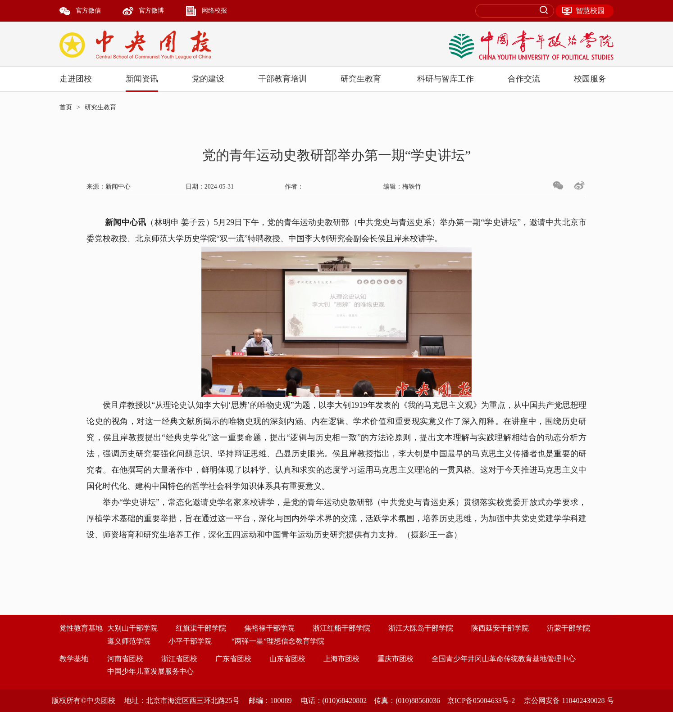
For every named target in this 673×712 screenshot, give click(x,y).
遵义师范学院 (128, 641)
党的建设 (208, 78)
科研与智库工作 (445, 78)
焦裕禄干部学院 (269, 628)
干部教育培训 (282, 78)
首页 (65, 107)
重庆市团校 (395, 658)
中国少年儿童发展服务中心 (150, 671)
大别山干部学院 (132, 628)
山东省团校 (287, 658)
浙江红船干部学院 (341, 628)
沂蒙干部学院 (568, 628)
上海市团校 (341, 658)
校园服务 (590, 78)
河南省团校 (125, 658)
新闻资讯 (142, 78)
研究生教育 (361, 78)
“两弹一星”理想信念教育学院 (278, 641)
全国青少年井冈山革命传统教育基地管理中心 (504, 658)
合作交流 (524, 78)
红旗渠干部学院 (201, 628)
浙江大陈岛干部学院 (420, 628)
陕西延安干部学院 (500, 628)
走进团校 (75, 78)
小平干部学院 (190, 641)
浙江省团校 (179, 658)
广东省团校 (233, 658)
